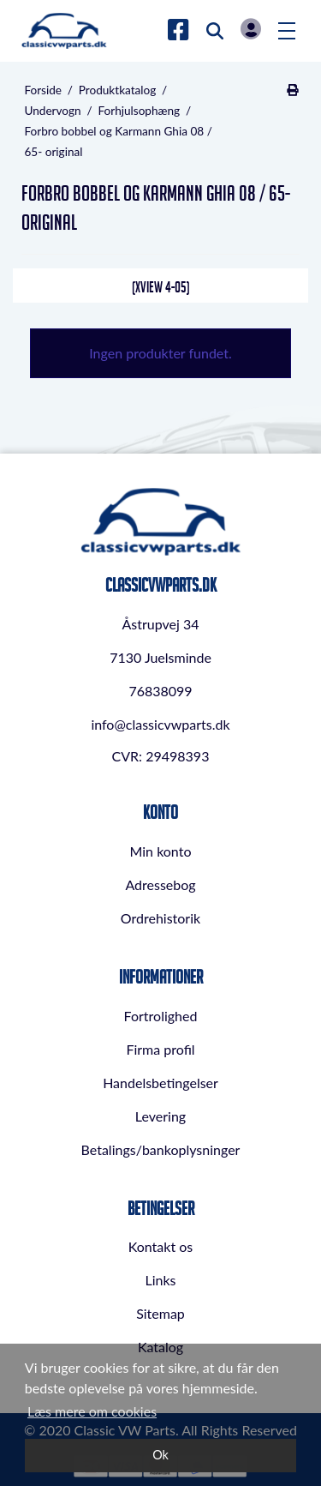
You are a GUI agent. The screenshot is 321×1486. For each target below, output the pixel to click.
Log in (251, 28)
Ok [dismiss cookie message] (160, 1454)
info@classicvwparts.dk (160, 724)
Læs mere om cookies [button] (92, 1411)
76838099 (160, 691)
